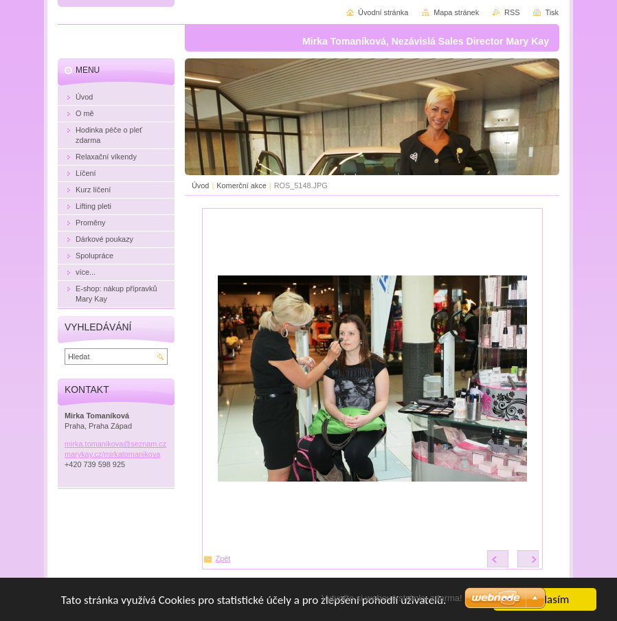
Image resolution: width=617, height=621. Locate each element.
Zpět (223, 558)
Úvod (200, 185)
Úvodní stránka (383, 12)
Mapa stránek (456, 12)
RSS (511, 12)
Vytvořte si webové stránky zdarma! (392, 598)
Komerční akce (241, 185)
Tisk (552, 12)
